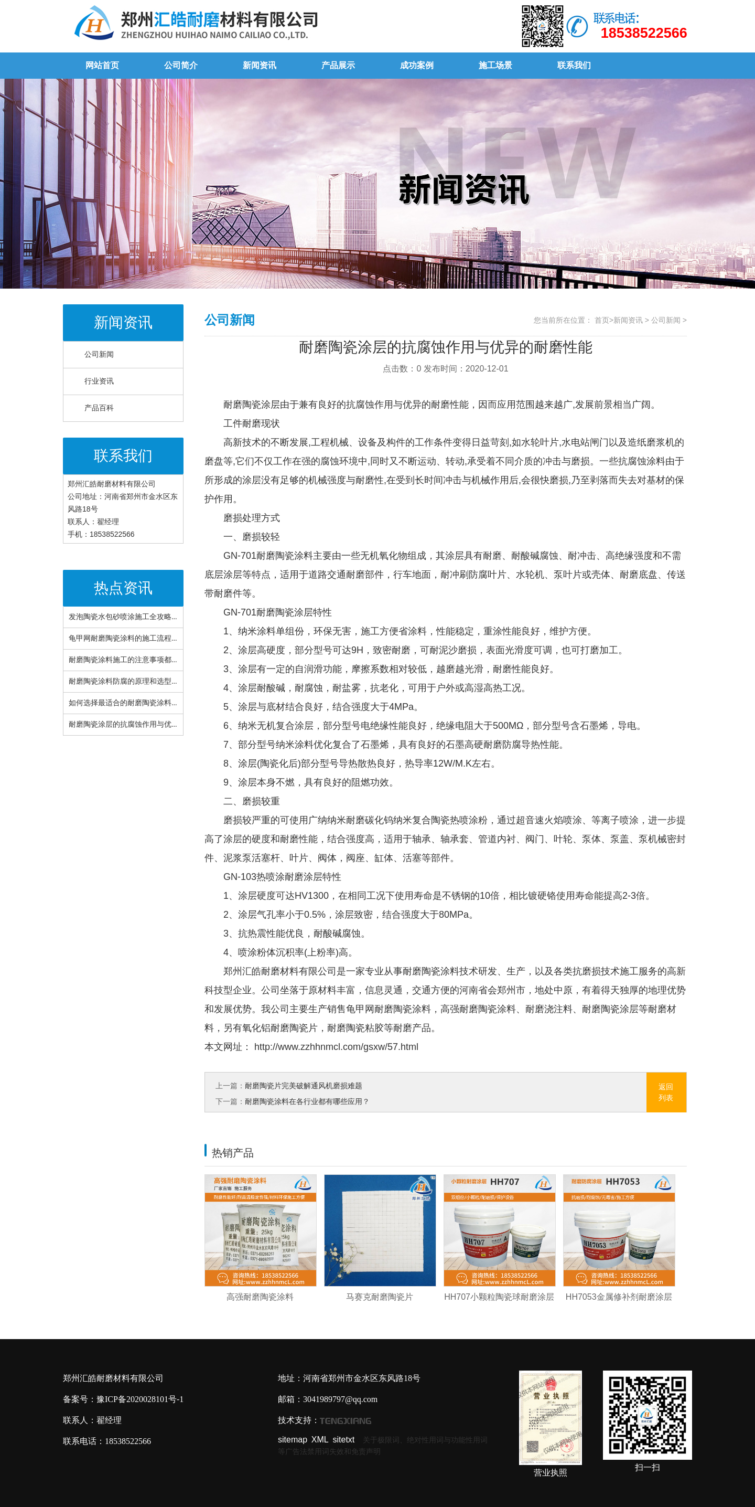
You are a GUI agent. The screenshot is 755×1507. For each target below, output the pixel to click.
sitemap (292, 1439)
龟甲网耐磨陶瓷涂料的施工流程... (123, 638)
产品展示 (338, 65)
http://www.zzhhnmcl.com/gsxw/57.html (335, 1047)
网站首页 (102, 65)
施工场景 (495, 65)
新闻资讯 (259, 65)
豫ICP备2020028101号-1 (140, 1399)
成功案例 (417, 65)
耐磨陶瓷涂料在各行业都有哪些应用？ (307, 1101)
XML (320, 1439)
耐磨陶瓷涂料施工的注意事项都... (123, 660)
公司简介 (181, 65)
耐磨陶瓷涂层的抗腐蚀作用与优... (123, 724)
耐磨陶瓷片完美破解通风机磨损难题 (303, 1085)
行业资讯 (99, 381)
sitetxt (344, 1439)
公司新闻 (99, 354)
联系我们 (574, 65)
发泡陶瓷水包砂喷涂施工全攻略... (123, 617)
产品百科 (99, 408)
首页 (602, 320)
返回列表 (666, 1092)
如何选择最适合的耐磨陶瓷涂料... (123, 703)
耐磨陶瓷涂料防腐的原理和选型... (123, 681)
